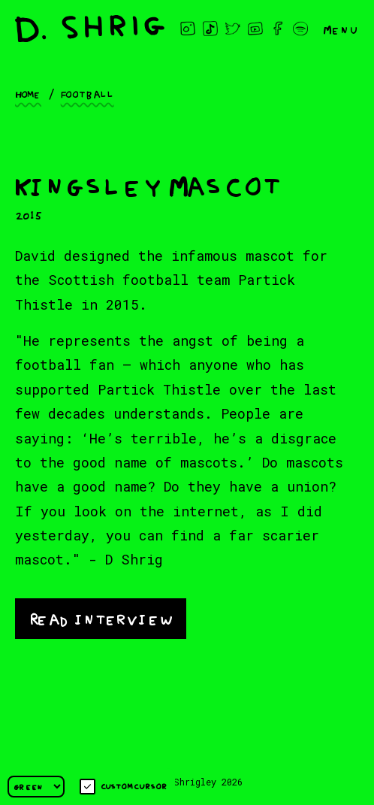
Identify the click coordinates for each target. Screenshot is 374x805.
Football (87, 93)
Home (28, 93)
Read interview (100, 617)
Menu (341, 28)
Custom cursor (123, 786)
